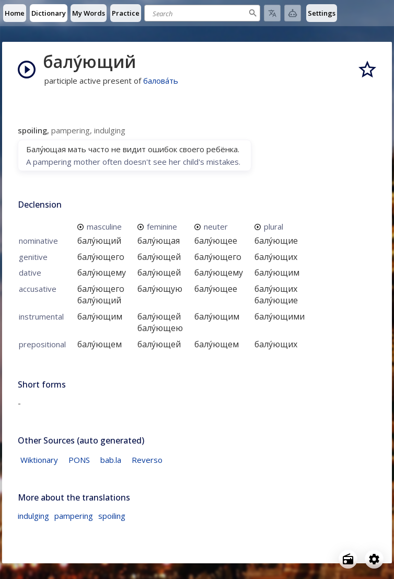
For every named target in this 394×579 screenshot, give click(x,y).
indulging (33, 515)
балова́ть (160, 80)
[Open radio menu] (348, 559)
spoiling (111, 515)
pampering (73, 515)
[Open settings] (374, 559)
